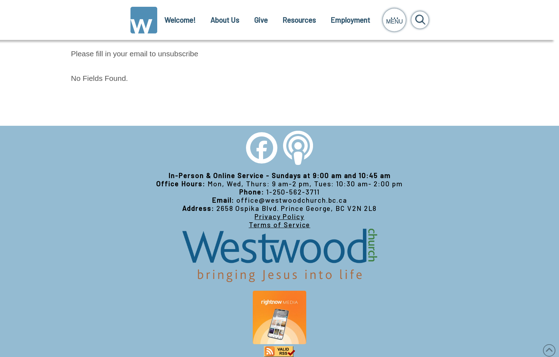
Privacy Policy (279, 216)
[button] (394, 20)
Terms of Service (280, 225)
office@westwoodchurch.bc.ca (291, 200)
